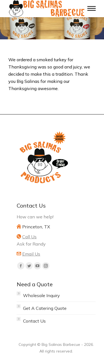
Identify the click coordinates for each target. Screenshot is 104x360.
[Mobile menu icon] (91, 8)
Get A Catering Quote (45, 308)
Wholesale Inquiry (41, 295)
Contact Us (34, 321)
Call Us (29, 236)
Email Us (31, 254)
